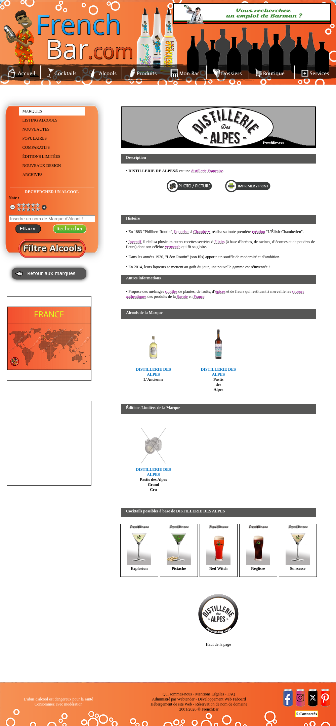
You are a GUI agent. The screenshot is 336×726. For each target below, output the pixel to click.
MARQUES (32, 111)
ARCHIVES (33, 174)
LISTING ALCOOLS (40, 120)
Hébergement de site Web (171, 704)
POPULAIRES (35, 138)
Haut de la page (218, 644)
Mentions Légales (209, 694)
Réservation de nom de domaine (221, 704)
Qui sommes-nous (177, 694)
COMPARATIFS (36, 147)
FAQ (231, 694)
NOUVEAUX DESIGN (42, 165)
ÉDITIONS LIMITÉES (41, 156)
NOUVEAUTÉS (36, 129)
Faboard (239, 699)
